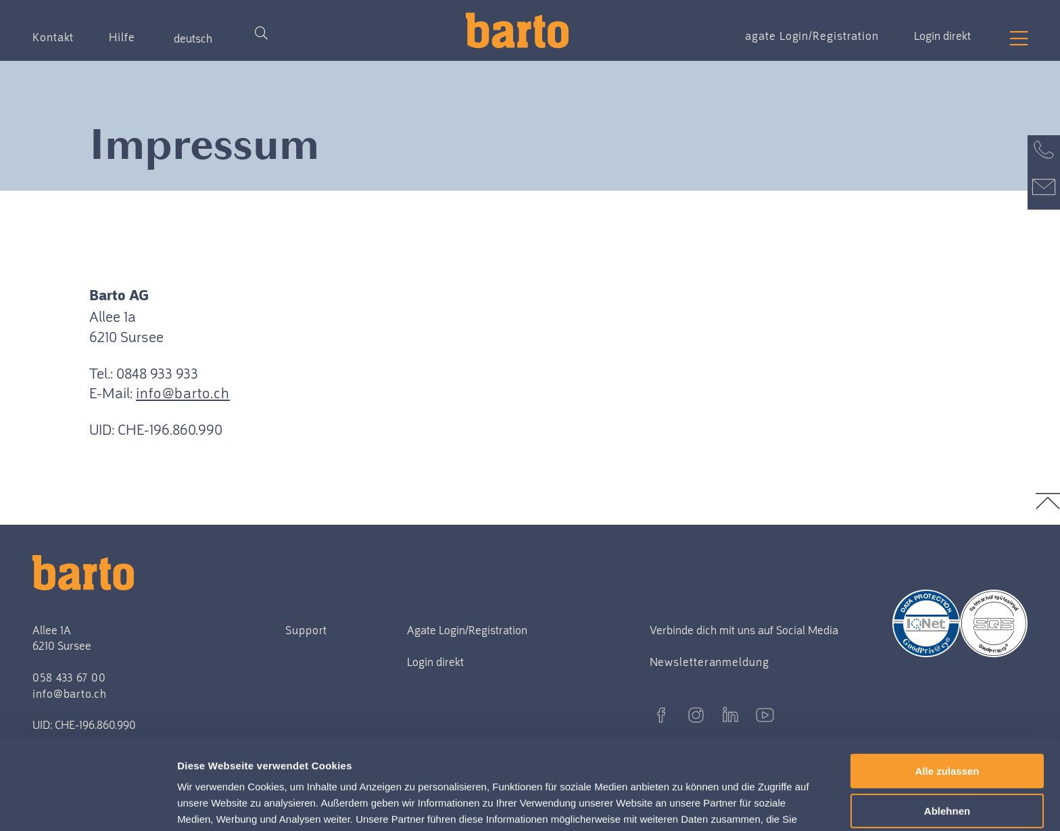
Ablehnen (947, 726)
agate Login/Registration (812, 35)
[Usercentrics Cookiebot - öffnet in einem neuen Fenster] (87, 804)
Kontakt (53, 37)
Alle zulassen (947, 686)
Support (306, 630)
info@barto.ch (183, 392)
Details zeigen (214, 804)
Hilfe (122, 37)
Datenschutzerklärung (462, 767)
